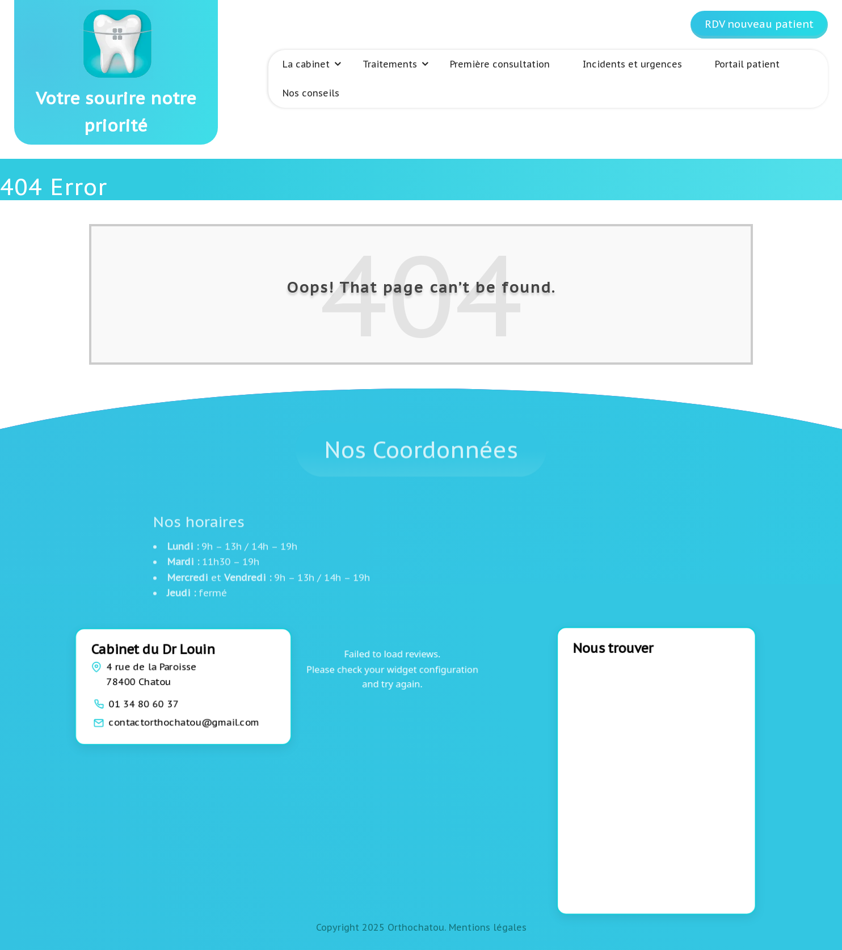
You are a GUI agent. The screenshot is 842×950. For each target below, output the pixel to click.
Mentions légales (488, 927)
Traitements (390, 64)
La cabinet (306, 64)
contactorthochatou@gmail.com (184, 722)
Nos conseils (311, 93)
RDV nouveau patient (759, 24)
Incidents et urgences (632, 64)
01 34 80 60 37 (144, 703)
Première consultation (500, 64)
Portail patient (747, 64)
